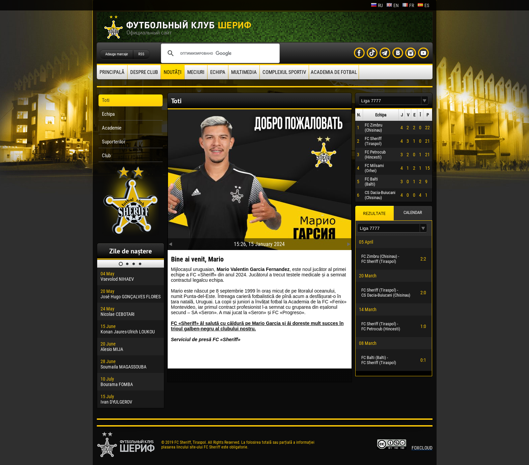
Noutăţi (173, 72)
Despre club (144, 72)
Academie (111, 128)
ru (377, 5)
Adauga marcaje (116, 54)
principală (112, 72)
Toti (105, 100)
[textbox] (390, 101)
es (423, 5)
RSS (141, 54)
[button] (424, 101)
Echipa (217, 72)
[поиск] (219, 53)
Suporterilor (114, 142)
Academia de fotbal (334, 72)
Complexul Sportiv (284, 72)
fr (408, 5)
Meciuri (195, 72)
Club (106, 156)
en (392, 5)
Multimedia (244, 72)
